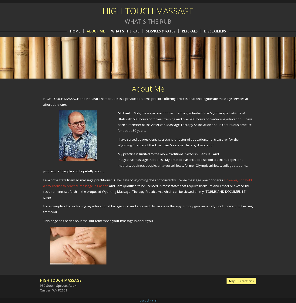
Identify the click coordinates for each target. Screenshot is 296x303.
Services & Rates (162, 31)
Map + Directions (241, 281)
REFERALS (191, 31)
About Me (97, 31)
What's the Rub (127, 31)
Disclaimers (215, 31)
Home (77, 31)
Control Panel (148, 300)
